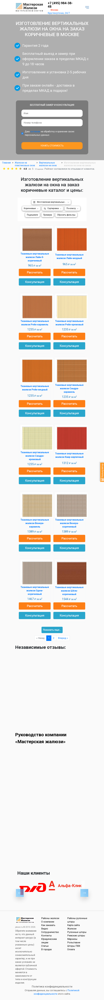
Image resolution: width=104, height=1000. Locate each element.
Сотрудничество (50, 932)
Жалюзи (71, 928)
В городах (46, 949)
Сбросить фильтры (66, 215)
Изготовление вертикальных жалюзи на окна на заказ (54, 202)
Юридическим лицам (49, 941)
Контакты (46, 935)
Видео (44, 928)
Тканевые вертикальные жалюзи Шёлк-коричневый (69, 591)
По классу (71, 208)
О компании (47, 921)
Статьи (44, 946)
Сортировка (53, 208)
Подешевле (32, 215)
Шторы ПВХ (73, 946)
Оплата (71, 949)
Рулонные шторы (76, 932)
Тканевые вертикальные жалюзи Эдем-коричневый (35, 590)
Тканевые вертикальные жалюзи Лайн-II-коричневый (35, 257)
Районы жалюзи (50, 918)
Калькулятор (102, 472)
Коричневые (30, 208)
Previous (20, 893)
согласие (35, 131)
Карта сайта (73, 925)
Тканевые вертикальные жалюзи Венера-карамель (35, 523)
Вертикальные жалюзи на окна (48, 164)
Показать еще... (52, 629)
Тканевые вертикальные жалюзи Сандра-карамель (69, 388)
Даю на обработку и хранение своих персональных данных (49, 133)
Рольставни (73, 942)
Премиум (47, 215)
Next (84, 893)
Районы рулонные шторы (77, 920)
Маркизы (72, 939)
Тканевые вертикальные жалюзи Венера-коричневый (69, 523)
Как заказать (48, 925)
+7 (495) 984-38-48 (60, 4)
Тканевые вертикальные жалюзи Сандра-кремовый (35, 456)
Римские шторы (76, 935)
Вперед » (63, 638)
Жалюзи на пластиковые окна (25, 164)
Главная (6, 162)
